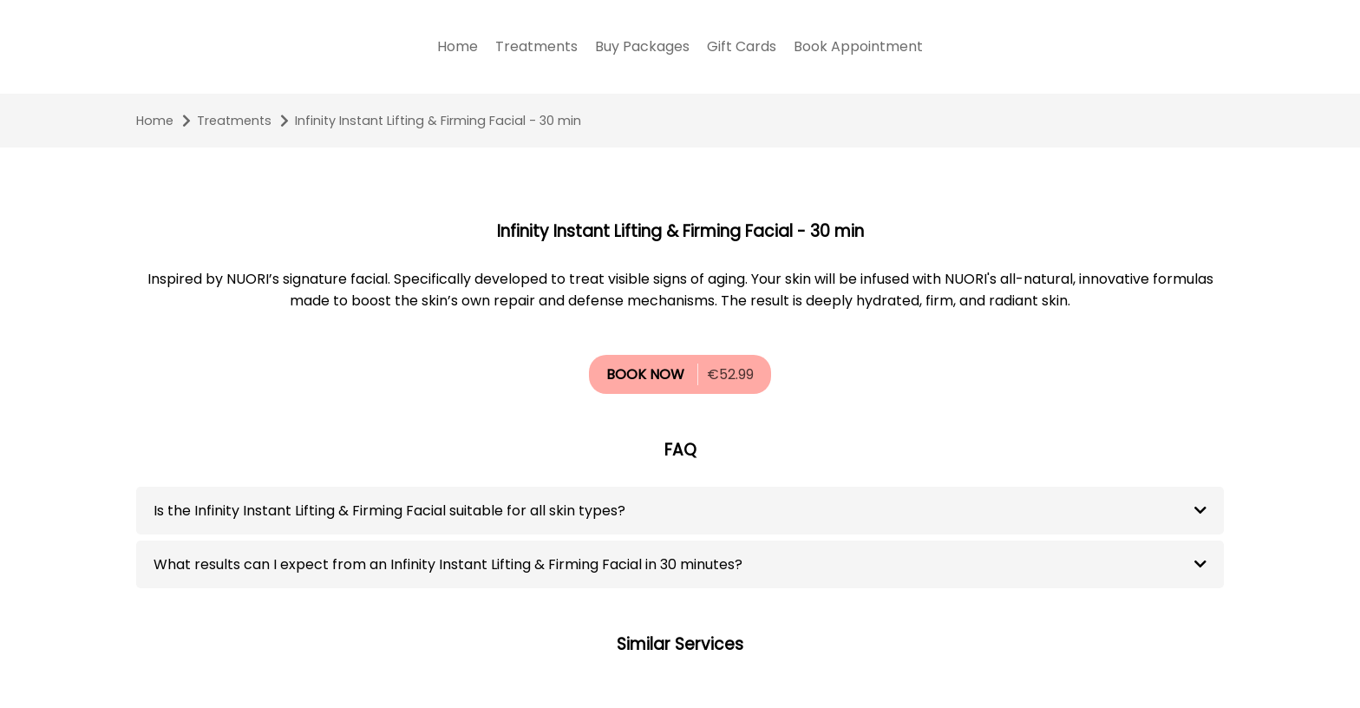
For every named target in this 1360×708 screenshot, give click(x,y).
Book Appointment (858, 46)
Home (457, 46)
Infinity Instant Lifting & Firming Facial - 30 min (438, 120)
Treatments (536, 46)
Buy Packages (642, 46)
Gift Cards (741, 46)
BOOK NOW (645, 374)
